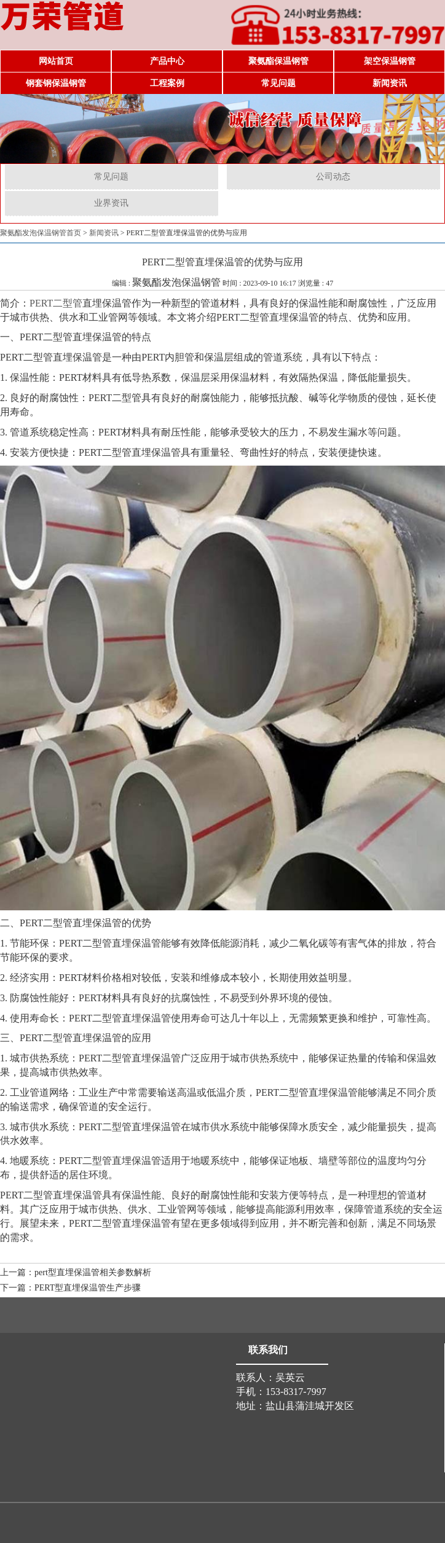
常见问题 (278, 83)
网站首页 (56, 61)
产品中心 (167, 61)
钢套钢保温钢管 (56, 83)
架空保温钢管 (389, 61)
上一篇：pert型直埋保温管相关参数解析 (75, 1272)
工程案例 (167, 83)
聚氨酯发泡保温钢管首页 (40, 233)
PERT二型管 (56, 303)
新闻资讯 (389, 83)
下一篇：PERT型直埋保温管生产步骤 (70, 1287)
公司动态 (333, 176)
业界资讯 (111, 203)
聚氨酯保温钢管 (278, 61)
